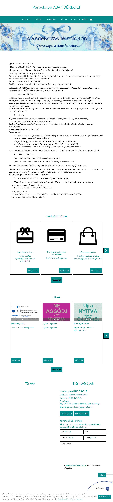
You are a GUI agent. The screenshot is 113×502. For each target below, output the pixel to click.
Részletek (33, 271)
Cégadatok (66, 414)
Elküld (102, 475)
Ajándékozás (26, 19)
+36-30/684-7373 (74, 398)
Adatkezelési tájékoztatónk (70, 499)
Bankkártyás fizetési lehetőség (56, 253)
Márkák (38, 19)
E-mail (90, 438)
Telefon (67, 438)
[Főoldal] (56, 8)
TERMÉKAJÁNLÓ (51, 19)
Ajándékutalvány (25, 252)
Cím (86, 432)
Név (66, 432)
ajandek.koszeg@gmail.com (79, 407)
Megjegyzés (66, 444)
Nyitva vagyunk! (50, 324)
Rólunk (64, 19)
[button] (106, 250)
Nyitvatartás (81, 414)
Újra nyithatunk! (81, 324)
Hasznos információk (81, 19)
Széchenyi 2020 (18, 324)
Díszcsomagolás (88, 252)
